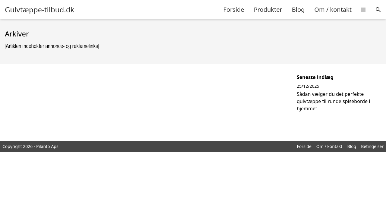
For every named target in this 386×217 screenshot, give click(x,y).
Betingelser (372, 146)
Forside (233, 9)
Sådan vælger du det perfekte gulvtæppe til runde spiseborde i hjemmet (333, 101)
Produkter (268, 9)
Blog (298, 9)
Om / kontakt (333, 9)
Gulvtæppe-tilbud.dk (39, 9)
